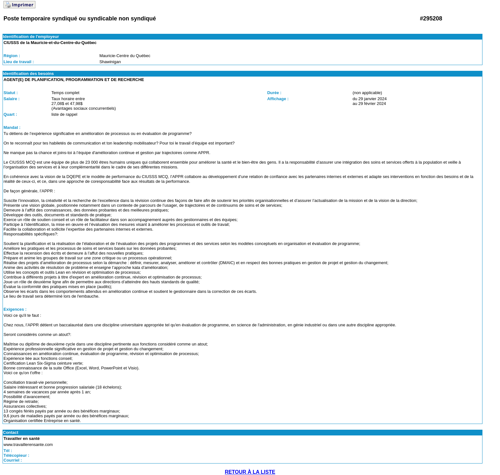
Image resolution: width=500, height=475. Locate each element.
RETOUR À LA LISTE (250, 472)
